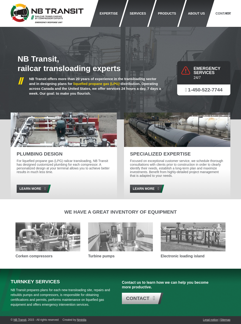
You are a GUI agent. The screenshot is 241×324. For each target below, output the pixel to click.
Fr (228, 13)
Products (167, 13)
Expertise (109, 13)
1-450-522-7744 (205, 89)
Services (138, 13)
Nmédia (81, 319)
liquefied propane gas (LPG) (96, 84)
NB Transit (19, 319)
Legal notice (210, 319)
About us (196, 13)
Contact (223, 13)
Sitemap (225, 319)
